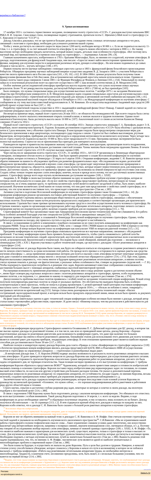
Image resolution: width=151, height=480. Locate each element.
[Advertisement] (75, 7)
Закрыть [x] (145, 473)
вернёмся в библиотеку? (13, 15)
